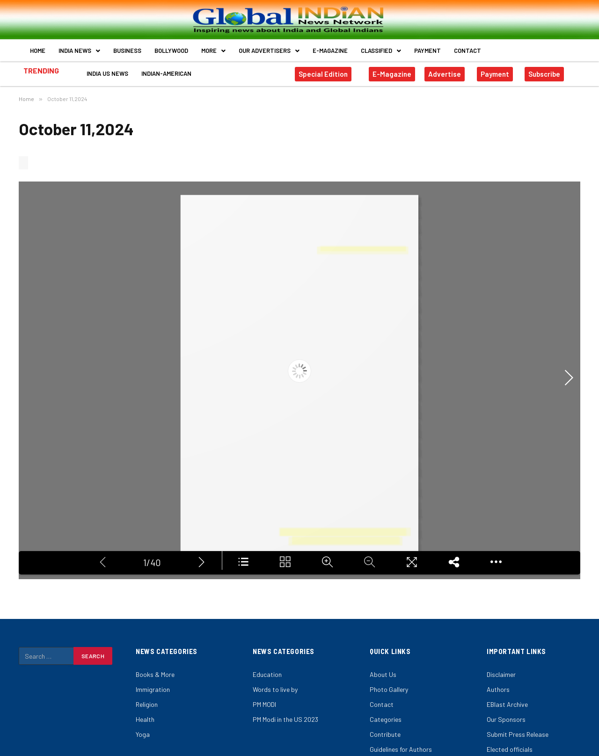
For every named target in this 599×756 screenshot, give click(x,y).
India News (79, 50)
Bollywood (171, 50)
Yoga (143, 734)
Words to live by (275, 689)
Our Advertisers (269, 50)
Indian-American (166, 73)
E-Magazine (330, 50)
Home (37, 50)
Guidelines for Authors (401, 749)
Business (127, 50)
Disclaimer (501, 674)
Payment (427, 50)
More (213, 50)
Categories (386, 719)
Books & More (155, 674)
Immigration (153, 689)
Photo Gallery (389, 689)
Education (267, 674)
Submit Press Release (517, 734)
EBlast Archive (507, 704)
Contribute (385, 734)
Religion (147, 704)
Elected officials (510, 749)
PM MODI (264, 704)
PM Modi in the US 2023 (285, 719)
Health (145, 719)
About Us (383, 674)
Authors (498, 689)
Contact (467, 50)
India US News (107, 73)
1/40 (152, 561)
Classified (381, 50)
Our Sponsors (506, 719)
